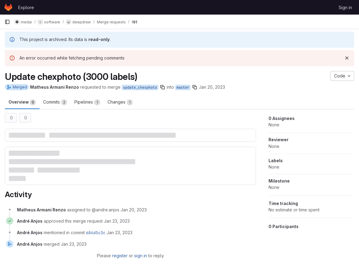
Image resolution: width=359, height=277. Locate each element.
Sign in (345, 7)
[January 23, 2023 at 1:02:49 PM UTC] (117, 221)
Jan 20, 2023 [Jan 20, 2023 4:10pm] (212, 87)
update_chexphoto (140, 87)
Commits (55, 102)
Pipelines (87, 102)
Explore (26, 7)
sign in (140, 255)
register (120, 255)
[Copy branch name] (162, 87)
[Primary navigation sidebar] (7, 22)
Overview (22, 102)
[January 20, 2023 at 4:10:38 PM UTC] (134, 209)
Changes (120, 102)
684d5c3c (95, 232)
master (182, 87)
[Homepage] (8, 7)
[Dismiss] (346, 58)
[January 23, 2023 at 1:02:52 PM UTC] (119, 232)
